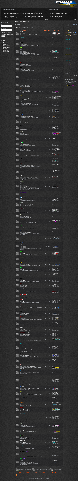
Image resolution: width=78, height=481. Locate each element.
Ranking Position (25, 52)
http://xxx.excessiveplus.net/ (29, 455)
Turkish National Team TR (32, 366)
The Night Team (26, 355)
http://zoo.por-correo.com (29, 462)
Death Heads (25, 64)
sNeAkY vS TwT (55, 333)
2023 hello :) (54, 50)
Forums (5, 48)
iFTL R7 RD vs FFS (55, 137)
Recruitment (54, 32)
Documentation (6, 47)
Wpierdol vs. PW (55, 441)
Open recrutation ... (55, 354)
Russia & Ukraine (55, 306)
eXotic (24, 121)
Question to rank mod (56, 115)
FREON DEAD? (55, 11)
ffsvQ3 (24, 133)
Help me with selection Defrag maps (35, 17)
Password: (4, 28)
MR (23, 244)
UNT (27, 393)
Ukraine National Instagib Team (33, 372)
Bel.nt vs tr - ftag (55, 364)
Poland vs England (55, 387)
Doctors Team (26, 85)
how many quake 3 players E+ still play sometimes (15, 13)
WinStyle (25, 425)
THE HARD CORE (26, 345)
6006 (24, 33)
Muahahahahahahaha (56, 430)
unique (24, 377)
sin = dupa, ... (54, 452)
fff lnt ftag (53, 153)
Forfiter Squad (25, 138)
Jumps (24, 210)
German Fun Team (26, 160)
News (4, 42)
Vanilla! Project (55, 397)
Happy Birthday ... (55, 89)
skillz (24, 329)
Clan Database (6, 45)
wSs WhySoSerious (27, 447)
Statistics (24, 51)
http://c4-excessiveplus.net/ (29, 53)
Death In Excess (26, 69)
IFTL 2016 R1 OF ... (55, 278)
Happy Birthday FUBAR (56, 96)
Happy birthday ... (55, 435)
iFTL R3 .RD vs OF (55, 252)
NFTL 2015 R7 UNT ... (56, 392)
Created (43, 472)
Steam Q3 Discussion (9, 16)
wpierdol (24, 442)
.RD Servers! (54, 284)
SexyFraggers (26, 313)
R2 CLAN (25, 280)
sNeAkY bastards (26, 334)
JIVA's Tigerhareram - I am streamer (59, 13)
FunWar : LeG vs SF (56, 220)
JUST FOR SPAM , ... (56, 184)
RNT (27, 306)
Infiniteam (25, 194)
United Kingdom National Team (33, 388)
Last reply (55, 472)
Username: (4, 24)
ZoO (24, 460)
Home (16, 21)
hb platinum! (54, 424)
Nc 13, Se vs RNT (55, 338)
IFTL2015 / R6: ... (55, 237)
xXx (24, 453)
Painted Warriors (26, 264)
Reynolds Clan (26, 296)
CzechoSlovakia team (31, 58)
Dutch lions (29, 90)
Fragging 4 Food (26, 149)
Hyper (24, 183)
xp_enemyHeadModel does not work (35, 16)
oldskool (24, 258)
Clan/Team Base (26, 21)
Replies (27, 472)
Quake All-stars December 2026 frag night (13, 11)
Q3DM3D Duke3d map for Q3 (10, 17)
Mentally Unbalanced (27, 232)
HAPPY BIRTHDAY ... (56, 300)
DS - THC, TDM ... (55, 346)
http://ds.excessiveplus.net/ (29, 78)
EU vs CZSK (54, 57)
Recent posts (6, 51)
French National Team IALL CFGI (33, 154)
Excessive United (30, 109)
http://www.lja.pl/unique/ (28, 381)
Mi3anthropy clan (26, 238)
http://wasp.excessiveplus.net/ (30, 418)
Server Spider (6, 50)
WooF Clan (25, 437)
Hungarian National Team (32, 177)
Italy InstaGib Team (30, 204)
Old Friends (25, 253)
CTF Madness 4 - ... (55, 109)
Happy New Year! (55, 268)
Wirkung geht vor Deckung (28, 430)
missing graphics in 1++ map (33, 14)
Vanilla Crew (25, 399)
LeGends (24, 221)
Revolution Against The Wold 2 (29, 290)
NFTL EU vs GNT (55, 164)
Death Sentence (26, 74)
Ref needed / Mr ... (55, 102)
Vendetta (24, 404)
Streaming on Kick (56, 17)
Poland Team (29, 274)
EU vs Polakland (55, 273)
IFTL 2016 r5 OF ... (55, 142)
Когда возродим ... (55, 209)
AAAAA (24, 38)
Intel (23, 199)
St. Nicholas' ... (55, 460)
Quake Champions (55, 402)
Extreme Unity (25, 127)
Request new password (7, 34)
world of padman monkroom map (59, 14)
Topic (20, 472)
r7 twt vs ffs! (54, 359)
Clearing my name (55, 37)
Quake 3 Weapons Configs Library (34, 13)
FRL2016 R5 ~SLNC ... (56, 132)
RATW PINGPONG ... (56, 158)
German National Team (31, 165)
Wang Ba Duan (26, 409)
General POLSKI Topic (32, 11)
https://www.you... (71, 32)
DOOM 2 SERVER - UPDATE (10, 14)
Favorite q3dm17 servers (57, 16)
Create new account (6, 32)
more (46, 19)
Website (24, 247)
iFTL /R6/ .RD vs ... (55, 327)
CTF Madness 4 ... (55, 126)
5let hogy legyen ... (55, 176)
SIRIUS (24, 323)
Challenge (5, 44)
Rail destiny (25, 285)
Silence (24, 318)
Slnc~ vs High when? (56, 170)
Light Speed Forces (26, 227)
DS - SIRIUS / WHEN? (56, 76)
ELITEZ (24, 97)
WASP (24, 414)
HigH (24, 171)
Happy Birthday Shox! (56, 446)
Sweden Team (29, 339)
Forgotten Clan (26, 144)
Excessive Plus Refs (27, 103)
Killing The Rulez (26, 216)
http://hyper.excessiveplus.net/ (30, 187)
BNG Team (25, 44)
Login (17, 27)
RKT (24, 301)
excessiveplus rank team (28, 116)
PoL (23, 269)
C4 (23, 49)
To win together (26, 360)
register (70, 72)
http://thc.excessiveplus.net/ (29, 349)
